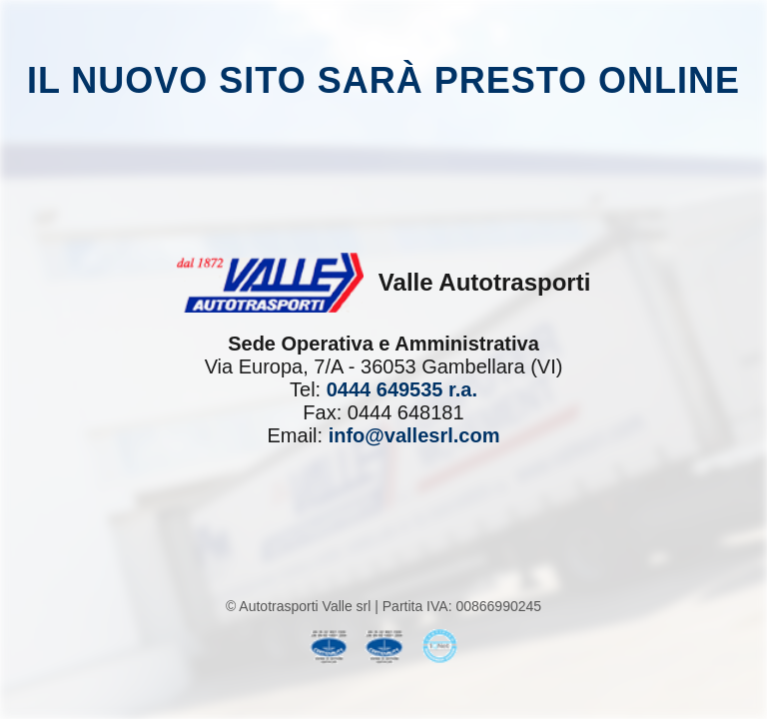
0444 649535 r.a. (402, 389)
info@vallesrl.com (414, 435)
